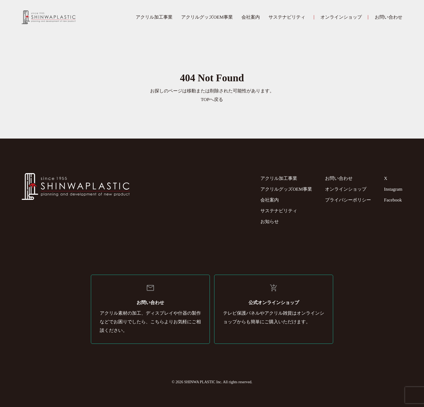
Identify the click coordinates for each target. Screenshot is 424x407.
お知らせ (269, 221)
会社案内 (250, 17)
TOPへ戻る (212, 99)
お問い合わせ (388, 17)
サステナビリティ (287, 17)
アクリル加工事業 (154, 17)
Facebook (393, 200)
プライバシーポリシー (348, 200)
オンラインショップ (341, 17)
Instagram (393, 189)
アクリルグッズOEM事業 (207, 17)
